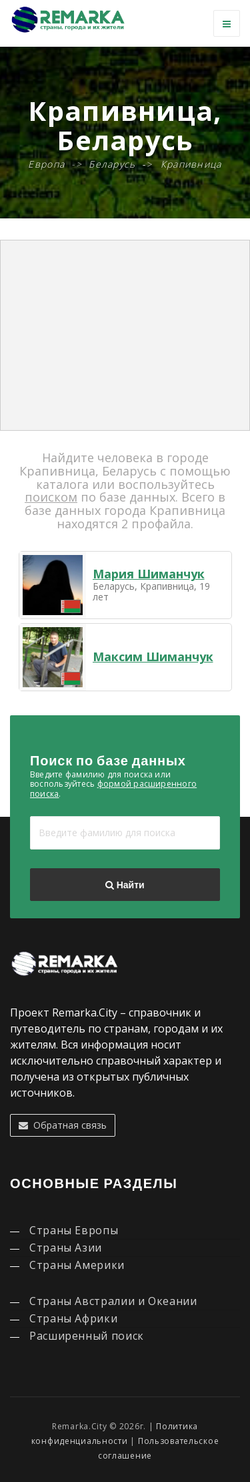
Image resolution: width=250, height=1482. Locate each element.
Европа (46, 164)
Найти (124, 885)
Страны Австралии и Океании (113, 1301)
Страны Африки (73, 1318)
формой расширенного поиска (113, 788)
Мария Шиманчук (149, 574)
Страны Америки (77, 1265)
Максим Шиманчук (153, 657)
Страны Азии (65, 1247)
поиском (51, 497)
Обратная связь (63, 1125)
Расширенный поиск (86, 1335)
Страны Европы (73, 1230)
